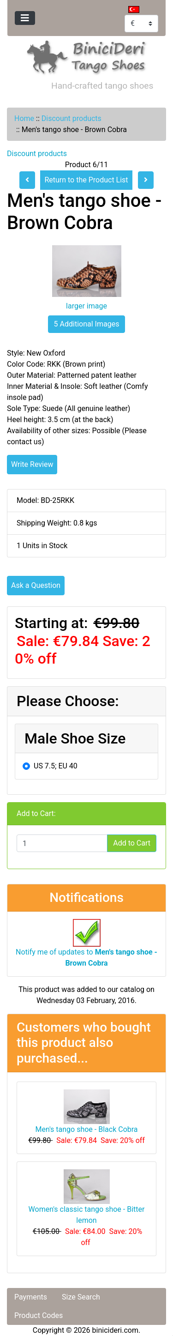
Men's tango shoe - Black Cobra (86, 1129)
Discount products (71, 118)
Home (24, 118)
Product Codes (38, 1315)
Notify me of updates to (86, 947)
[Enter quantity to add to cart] (62, 843)
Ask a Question (35, 585)
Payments (30, 1297)
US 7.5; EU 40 (56, 766)
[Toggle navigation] (25, 18)
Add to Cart (131, 843)
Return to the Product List (86, 179)
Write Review (32, 464)
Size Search (81, 1297)
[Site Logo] (87, 55)
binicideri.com (115, 1330)
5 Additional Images (86, 324)
